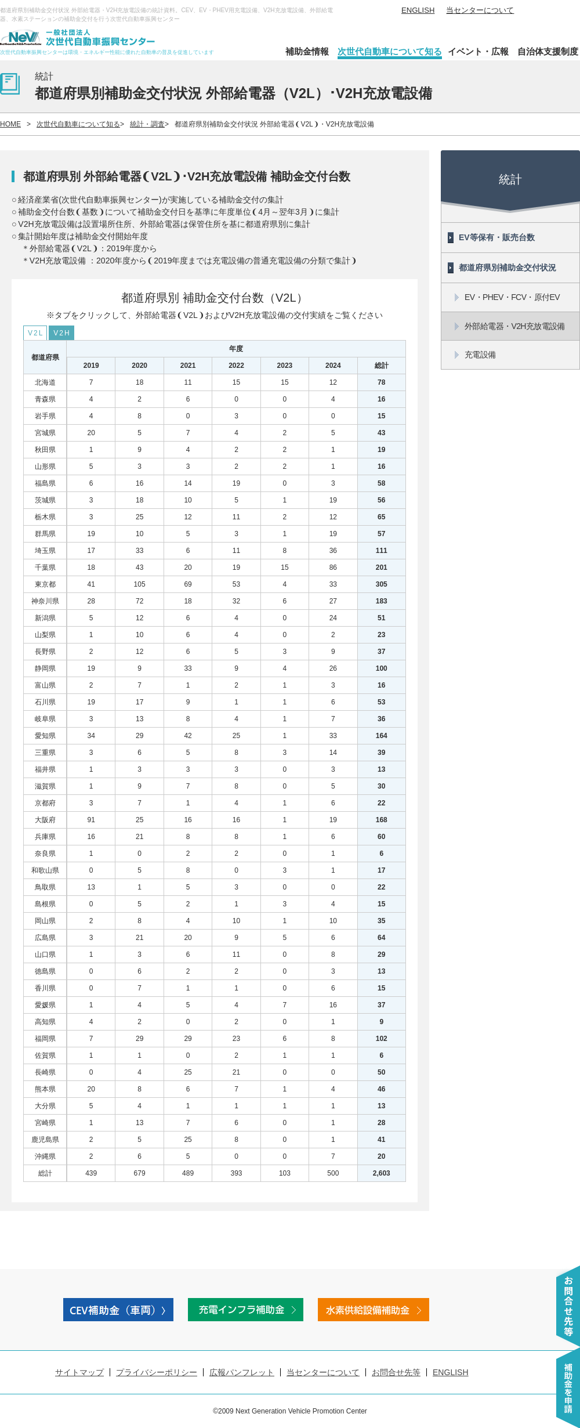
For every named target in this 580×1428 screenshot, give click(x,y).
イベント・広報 (478, 51)
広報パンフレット (241, 1372)
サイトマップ (79, 1372)
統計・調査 (147, 124)
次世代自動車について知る (390, 51)
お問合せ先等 (396, 1372)
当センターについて (480, 10)
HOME (10, 124)
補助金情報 (307, 51)
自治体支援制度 (547, 51)
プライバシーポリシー (156, 1372)
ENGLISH (417, 10)
